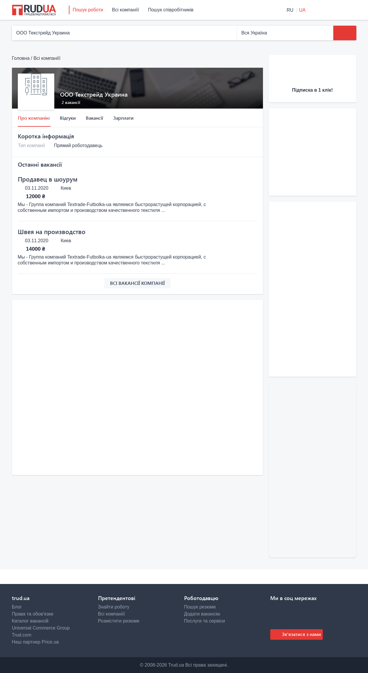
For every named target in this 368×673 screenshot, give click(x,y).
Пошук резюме (200, 606)
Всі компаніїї (125, 9)
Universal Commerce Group (41, 627)
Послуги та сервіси (204, 620)
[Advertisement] (137, 347)
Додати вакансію (202, 613)
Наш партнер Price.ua (35, 641)
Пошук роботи (88, 9)
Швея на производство (52, 231)
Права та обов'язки (32, 613)
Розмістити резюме (118, 620)
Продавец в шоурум (47, 179)
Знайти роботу (114, 606)
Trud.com (22, 634)
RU (291, 10)
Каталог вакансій (30, 620)
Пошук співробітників (170, 9)
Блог (17, 606)
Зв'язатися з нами (301, 634)
